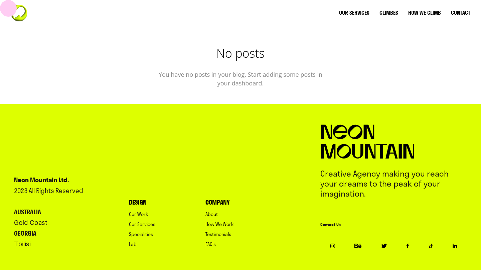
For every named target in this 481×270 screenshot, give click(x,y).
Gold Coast (30, 223)
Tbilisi (22, 244)
